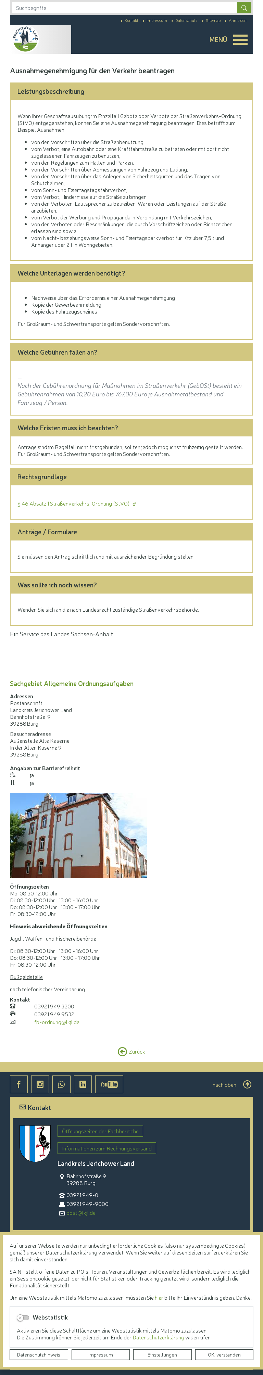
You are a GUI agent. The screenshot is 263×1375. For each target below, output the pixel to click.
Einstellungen (162, 1354)
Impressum (100, 1354)
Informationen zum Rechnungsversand (107, 1148)
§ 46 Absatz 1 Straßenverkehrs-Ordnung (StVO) (74, 503)
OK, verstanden (224, 1354)
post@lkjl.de (81, 1212)
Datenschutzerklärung (159, 1337)
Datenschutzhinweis (38, 1354)
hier (159, 1297)
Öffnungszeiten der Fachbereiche (100, 1131)
